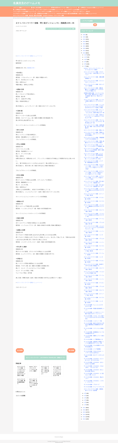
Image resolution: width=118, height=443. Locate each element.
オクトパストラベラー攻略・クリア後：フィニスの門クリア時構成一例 (94, 145)
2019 (84, 50)
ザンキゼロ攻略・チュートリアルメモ (94, 386)
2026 (84, 34)
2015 (84, 412)
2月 (85, 402)
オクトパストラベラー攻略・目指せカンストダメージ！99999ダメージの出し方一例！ (94, 116)
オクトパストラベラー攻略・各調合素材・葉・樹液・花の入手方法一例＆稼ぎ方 (94, 126)
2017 (84, 407)
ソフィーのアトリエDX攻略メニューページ (24, 11)
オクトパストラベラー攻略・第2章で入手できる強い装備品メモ (94, 265)
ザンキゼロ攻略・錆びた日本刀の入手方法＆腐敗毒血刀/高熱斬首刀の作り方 (94, 325)
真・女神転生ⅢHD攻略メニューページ (23, 9)
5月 (85, 395)
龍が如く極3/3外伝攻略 (35, 15)
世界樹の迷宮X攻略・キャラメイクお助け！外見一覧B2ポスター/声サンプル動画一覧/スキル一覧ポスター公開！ (94, 95)
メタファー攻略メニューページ (21, 7)
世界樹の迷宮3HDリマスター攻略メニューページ (64, 7)
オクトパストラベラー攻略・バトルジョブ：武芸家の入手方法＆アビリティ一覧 (94, 215)
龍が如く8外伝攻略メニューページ (40, 7)
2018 (84, 53)
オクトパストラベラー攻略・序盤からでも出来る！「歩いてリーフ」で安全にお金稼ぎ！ (94, 134)
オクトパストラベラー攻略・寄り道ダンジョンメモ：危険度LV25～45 (94, 185)
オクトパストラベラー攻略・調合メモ (94, 130)
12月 (85, 55)
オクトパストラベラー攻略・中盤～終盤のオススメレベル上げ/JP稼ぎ (94, 142)
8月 (85, 64)
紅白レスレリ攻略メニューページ (88, 13)
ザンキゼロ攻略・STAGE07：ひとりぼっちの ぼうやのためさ (94, 359)
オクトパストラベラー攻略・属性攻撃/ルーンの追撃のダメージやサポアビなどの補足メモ (93, 89)
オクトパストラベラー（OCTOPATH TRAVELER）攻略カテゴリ (45, 357)
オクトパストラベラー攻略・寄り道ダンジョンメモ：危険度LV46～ (94, 182)
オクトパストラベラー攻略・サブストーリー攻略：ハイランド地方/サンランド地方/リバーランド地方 (94, 173)
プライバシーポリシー (79, 11)
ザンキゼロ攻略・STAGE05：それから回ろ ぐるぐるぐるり (94, 366)
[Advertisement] (45, 42)
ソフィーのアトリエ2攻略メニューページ (48, 11)
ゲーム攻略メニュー (66, 11)
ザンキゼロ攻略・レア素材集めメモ (93, 339)
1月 (85, 404)
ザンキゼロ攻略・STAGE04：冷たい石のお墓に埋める (94, 370)
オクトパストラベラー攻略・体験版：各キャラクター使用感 (94, 389)
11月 (85, 57)
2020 (84, 48)
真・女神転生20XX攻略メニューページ (45, 13)
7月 (85, 66)
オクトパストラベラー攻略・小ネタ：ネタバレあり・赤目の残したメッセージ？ (94, 73)
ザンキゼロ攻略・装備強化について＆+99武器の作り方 (94, 332)
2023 (84, 41)
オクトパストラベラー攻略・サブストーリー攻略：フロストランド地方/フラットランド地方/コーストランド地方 (94, 167)
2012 (84, 419)
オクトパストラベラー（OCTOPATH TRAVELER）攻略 (60, 28)
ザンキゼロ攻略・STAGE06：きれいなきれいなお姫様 (94, 363)
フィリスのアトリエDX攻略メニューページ (75, 9)
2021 (84, 46)
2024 (84, 39)
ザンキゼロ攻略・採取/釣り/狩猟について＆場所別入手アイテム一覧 (94, 342)
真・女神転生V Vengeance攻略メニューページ (91, 7)
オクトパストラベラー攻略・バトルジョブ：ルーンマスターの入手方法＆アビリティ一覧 (94, 227)
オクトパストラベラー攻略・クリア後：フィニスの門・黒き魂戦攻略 (93, 154)
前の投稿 (71, 350)
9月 (85, 61)
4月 (85, 397)
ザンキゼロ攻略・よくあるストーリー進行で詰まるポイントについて (94, 313)
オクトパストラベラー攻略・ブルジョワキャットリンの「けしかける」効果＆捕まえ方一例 (94, 121)
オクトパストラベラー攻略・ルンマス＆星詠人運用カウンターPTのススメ (94, 101)
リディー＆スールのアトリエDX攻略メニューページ (49, 9)
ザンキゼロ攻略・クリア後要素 (92, 349)
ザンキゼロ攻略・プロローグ (91, 384)
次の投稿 (19, 350)
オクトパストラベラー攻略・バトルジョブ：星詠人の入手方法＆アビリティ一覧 (94, 190)
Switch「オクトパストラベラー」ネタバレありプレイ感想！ (93, 69)
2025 (84, 37)
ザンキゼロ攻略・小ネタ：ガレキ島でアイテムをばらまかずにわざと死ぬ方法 (94, 317)
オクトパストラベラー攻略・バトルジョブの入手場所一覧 (94, 272)
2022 (84, 43)
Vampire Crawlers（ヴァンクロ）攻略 (53, 15)
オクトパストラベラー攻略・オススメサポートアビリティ (94, 81)
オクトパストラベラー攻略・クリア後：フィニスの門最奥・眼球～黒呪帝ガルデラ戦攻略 (94, 150)
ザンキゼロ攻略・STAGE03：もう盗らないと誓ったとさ (94, 374)
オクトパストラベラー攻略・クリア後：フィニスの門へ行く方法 (93, 158)
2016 (84, 409)
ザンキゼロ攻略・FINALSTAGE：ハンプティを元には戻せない (93, 352)
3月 (85, 400)
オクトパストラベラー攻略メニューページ (29, 56)
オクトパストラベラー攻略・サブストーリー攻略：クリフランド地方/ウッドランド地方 (94, 178)
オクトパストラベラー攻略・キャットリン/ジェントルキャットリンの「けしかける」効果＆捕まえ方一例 (94, 111)
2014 (84, 414)
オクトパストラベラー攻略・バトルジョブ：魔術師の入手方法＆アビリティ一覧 (94, 206)
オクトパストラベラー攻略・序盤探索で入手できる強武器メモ (94, 138)
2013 (84, 416)
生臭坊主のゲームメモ (26, 3)
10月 (85, 59)
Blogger (61, 436)
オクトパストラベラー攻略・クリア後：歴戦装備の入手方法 (93, 161)
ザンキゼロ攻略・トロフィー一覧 (93, 321)
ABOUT (88, 11)
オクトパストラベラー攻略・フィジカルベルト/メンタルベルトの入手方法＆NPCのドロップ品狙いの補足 (94, 106)
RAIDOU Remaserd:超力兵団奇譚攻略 (67, 13)
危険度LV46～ (31, 68)
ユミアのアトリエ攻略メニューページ (23, 13)
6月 (85, 393)
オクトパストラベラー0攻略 (20, 15)
